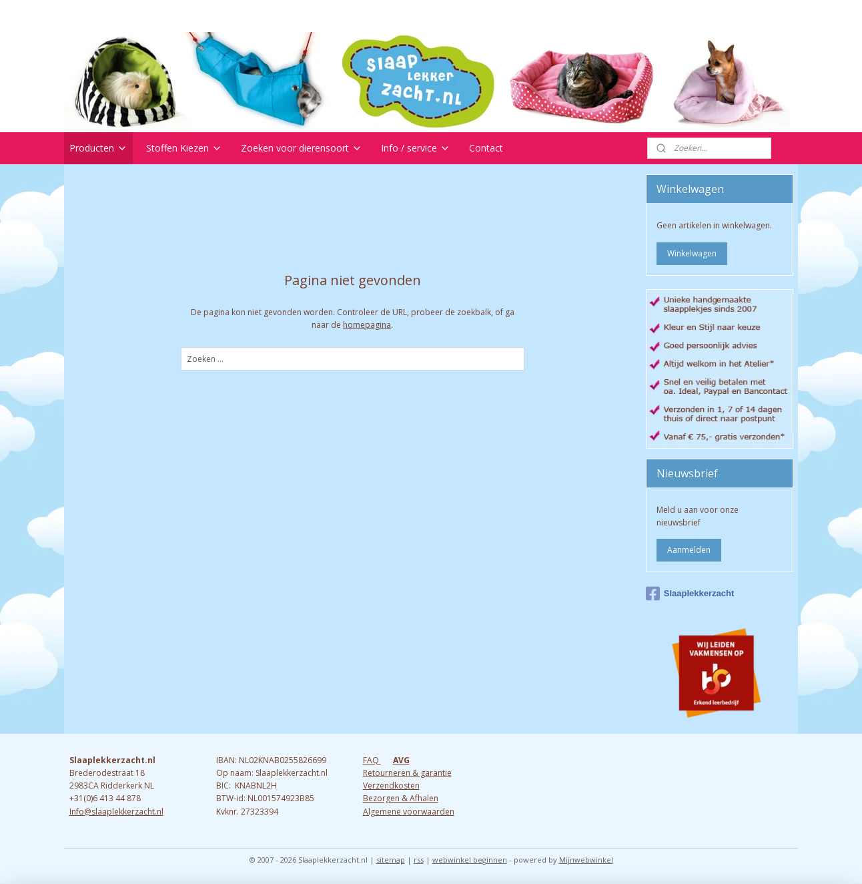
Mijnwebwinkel (586, 860)
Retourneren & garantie (407, 773)
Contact (486, 148)
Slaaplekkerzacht (690, 594)
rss (419, 860)
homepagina (367, 324)
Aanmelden (689, 550)
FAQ (372, 760)
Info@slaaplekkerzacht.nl (116, 811)
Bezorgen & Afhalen (400, 798)
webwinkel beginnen (469, 860)
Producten (98, 148)
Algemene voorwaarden (408, 811)
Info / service (415, 148)
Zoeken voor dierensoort (301, 148)
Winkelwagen (692, 253)
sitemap (390, 860)
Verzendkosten (391, 785)
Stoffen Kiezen (184, 148)
